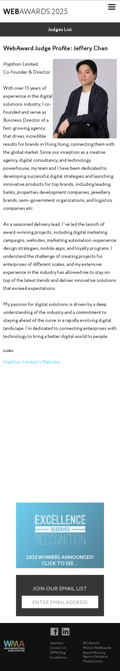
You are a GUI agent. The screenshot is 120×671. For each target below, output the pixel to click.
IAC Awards (91, 643)
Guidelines (58, 657)
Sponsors (56, 643)
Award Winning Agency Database (95, 655)
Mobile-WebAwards (97, 648)
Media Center (93, 661)
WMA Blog (58, 653)
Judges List (60, 29)
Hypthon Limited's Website (31, 362)
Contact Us (58, 648)
